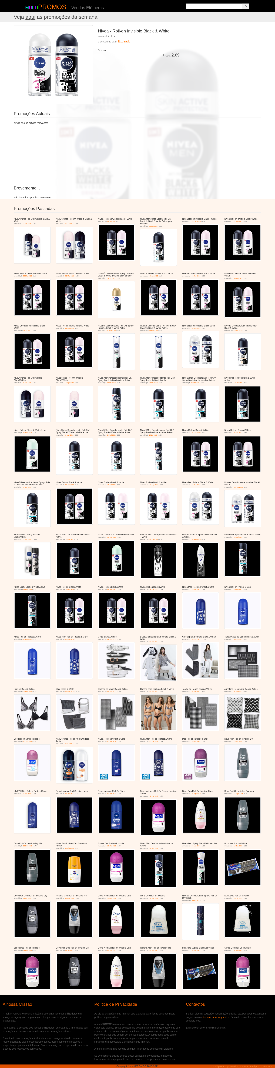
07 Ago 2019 (196, 794)
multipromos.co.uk (260, 1066)
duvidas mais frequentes (216, 1017)
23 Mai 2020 (111, 846)
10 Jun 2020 (238, 846)
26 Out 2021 (69, 589)
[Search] (245, 6)
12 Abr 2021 (195, 383)
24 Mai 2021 (69, 435)
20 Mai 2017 (196, 589)
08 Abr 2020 (69, 848)
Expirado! (124, 41)
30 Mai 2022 (27, 487)
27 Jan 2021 (238, 221)
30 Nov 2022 (196, 328)
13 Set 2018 (27, 224)
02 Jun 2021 (196, 276)
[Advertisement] (221, 49)
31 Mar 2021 (69, 276)
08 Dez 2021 (111, 589)
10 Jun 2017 (27, 741)
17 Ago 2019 (238, 794)
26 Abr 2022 (238, 432)
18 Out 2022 (196, 485)
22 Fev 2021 (153, 383)
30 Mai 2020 (69, 539)
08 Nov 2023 (238, 487)
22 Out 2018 (69, 224)
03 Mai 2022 (196, 950)
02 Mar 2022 (196, 432)
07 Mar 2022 (111, 330)
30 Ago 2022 (154, 485)
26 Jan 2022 (154, 589)
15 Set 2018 (238, 741)
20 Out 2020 (154, 898)
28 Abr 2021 (154, 276)
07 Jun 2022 (69, 485)
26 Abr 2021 (111, 278)
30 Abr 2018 (27, 383)
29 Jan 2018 (27, 539)
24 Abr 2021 (238, 898)
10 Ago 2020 (69, 383)
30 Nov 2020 (111, 383)
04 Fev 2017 (111, 639)
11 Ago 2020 (111, 898)
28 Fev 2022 (153, 330)
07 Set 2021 (69, 328)
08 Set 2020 (111, 221)
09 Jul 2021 (69, 950)
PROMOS (52, 7)
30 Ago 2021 (237, 330)
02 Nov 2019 (27, 846)
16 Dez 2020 (196, 221)
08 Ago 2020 (196, 539)
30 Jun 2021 (238, 278)
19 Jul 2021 (153, 435)
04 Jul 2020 (154, 539)
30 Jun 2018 (196, 741)
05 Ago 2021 (111, 950)
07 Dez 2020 (195, 900)
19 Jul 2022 (111, 485)
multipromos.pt (221, 1066)
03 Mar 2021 (27, 276)
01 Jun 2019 (69, 794)
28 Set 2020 (153, 226)
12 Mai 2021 (238, 383)
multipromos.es (239, 1066)
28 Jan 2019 (27, 794)
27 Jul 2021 (27, 330)
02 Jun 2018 (111, 741)
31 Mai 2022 (238, 950)
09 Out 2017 (69, 744)
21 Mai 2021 (27, 950)
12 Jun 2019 (154, 796)
